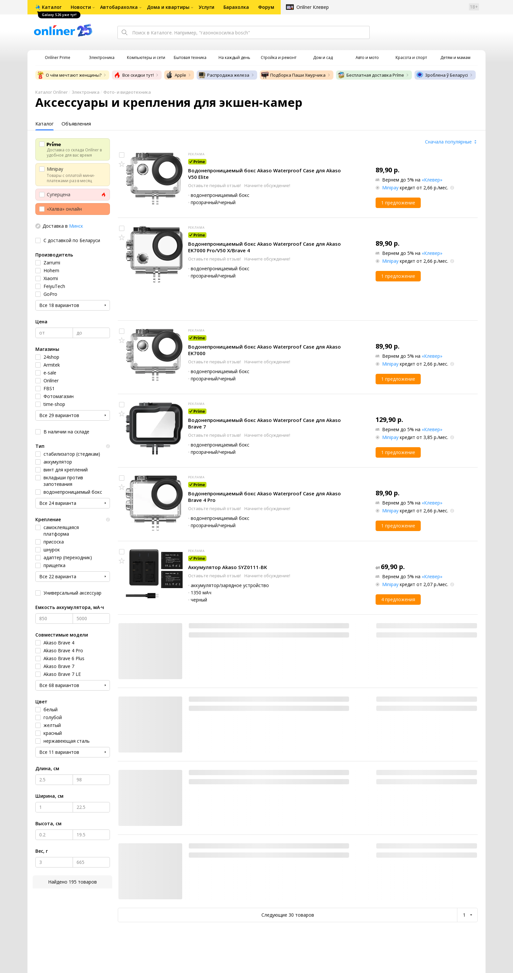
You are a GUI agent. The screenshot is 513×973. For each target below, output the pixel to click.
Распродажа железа (223, 75)
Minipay (390, 187)
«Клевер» (432, 180)
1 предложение (398, 203)
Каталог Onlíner (51, 92)
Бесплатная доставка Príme (370, 75)
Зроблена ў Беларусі (442, 75)
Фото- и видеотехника (127, 92)
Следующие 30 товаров (287, 915)
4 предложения (398, 599)
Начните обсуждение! (267, 185)
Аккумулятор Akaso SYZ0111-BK (227, 567)
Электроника (85, 92)
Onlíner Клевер (312, 7)
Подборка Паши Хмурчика (293, 75)
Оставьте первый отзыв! (215, 185)
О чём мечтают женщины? (69, 75)
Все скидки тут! (133, 75)
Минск (76, 226)
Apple (176, 75)
